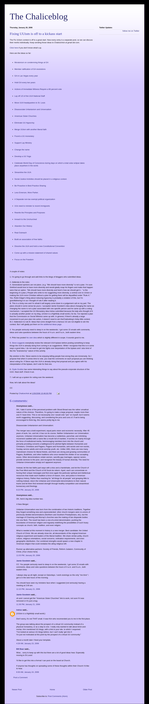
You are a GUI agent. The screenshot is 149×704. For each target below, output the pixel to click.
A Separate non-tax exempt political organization (35, 199)
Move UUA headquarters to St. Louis (30, 103)
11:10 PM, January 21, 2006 (28, 589)
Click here (14, 48)
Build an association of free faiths (28, 239)
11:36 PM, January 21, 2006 (28, 604)
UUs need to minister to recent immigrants (32, 206)
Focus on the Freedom (24, 259)
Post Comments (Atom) (58, 696)
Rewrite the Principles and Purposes (30, 213)
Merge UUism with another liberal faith (31, 129)
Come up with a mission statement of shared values (36, 253)
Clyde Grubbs (18, 369)
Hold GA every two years (25, 82)
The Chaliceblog (39, 16)
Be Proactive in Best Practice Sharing (30, 186)
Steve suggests (18, 343)
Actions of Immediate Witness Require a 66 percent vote (38, 89)
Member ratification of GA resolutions (30, 69)
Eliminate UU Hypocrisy (24, 123)
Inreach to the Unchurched (26, 219)
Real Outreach (21, 233)
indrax (19, 610)
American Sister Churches (26, 116)
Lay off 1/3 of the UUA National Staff (30, 96)
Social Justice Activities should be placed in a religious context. (41, 179)
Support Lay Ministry (23, 143)
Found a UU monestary (24, 136)
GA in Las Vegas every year (26, 76)
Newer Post (17, 689)
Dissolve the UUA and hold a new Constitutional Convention (40, 246)
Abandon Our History (23, 226)
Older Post (87, 689)
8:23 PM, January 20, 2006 (27, 490)
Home (52, 689)
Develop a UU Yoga (23, 156)
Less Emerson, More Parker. (27, 192)
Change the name (22, 150)
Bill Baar (20, 649)
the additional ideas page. (51, 324)
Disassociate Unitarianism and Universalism (33, 109)
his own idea (31, 338)
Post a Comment (20, 677)
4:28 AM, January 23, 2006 (27, 643)
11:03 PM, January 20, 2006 (28, 555)
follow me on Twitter (131, 31)
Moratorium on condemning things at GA (31, 62)
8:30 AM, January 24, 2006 (27, 672)
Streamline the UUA (23, 172)
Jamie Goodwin (23, 561)
